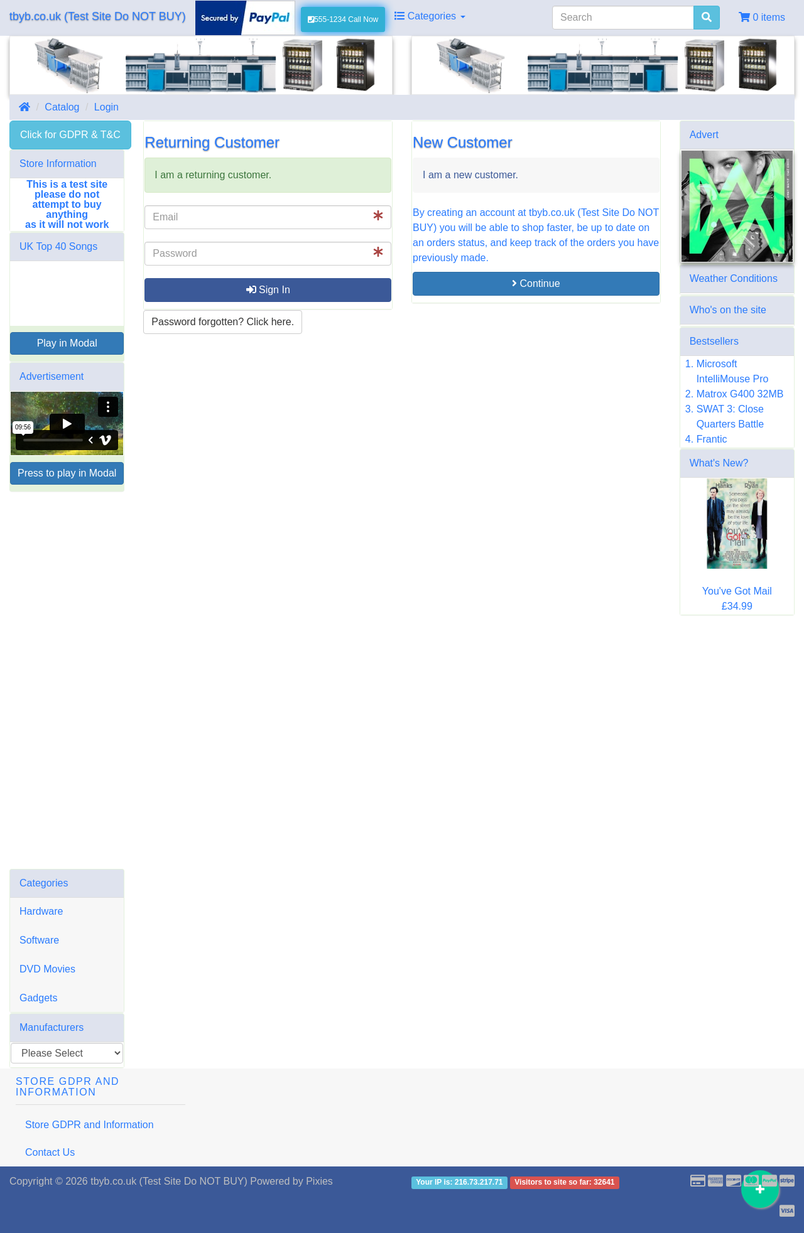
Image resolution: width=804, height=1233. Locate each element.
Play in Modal (67, 343)
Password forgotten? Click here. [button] (222, 321)
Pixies (319, 1181)
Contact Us (50, 1152)
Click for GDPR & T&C (70, 134)
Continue (536, 283)
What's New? (719, 463)
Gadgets (38, 998)
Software (39, 940)
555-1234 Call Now (343, 19)
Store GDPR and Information (89, 1124)
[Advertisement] (66, 680)
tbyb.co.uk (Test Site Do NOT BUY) (97, 16)
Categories (429, 16)
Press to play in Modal (67, 473)
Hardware (41, 911)
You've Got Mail (737, 591)
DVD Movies (47, 969)
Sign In (268, 289)
